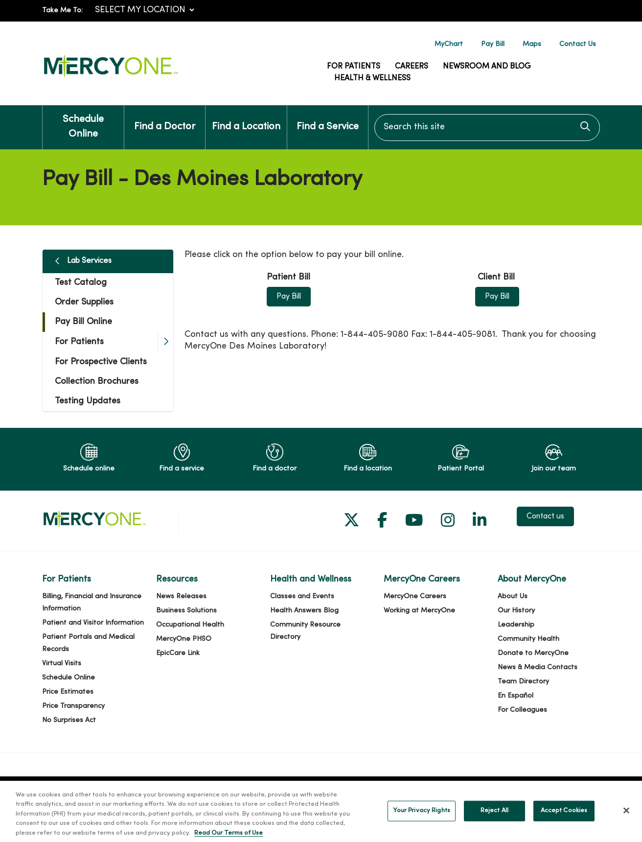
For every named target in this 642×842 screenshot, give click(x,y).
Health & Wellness (372, 78)
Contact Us (577, 44)
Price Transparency (73, 706)
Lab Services (89, 261)
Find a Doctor (164, 118)
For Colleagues (522, 710)
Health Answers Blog (304, 611)
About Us (512, 596)
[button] (165, 342)
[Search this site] (487, 127)
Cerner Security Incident (165, 788)
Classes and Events (302, 596)
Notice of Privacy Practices (482, 788)
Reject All (494, 821)
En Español (515, 696)
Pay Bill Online (83, 322)
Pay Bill (492, 44)
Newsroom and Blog (487, 66)
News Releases (181, 596)
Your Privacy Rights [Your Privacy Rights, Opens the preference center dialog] (421, 821)
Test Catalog (81, 283)
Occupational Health (190, 625)
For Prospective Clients (101, 362)
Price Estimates (67, 692)
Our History (516, 611)
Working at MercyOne (419, 611)
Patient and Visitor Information (93, 623)
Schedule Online (83, 122)
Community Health (528, 639)
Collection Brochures (96, 381)
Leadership (516, 625)
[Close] (626, 821)
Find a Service (328, 118)
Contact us (545, 516)
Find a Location (246, 118)
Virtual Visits (61, 663)
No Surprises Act (69, 720)
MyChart (449, 44)
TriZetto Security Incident (263, 788)
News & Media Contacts (537, 667)
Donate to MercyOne (533, 653)
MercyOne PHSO (183, 639)
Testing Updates (87, 401)
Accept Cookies (564, 821)
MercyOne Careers (415, 596)
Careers (411, 66)
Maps (532, 44)
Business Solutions (186, 611)
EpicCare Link (178, 653)
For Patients (353, 66)
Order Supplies (84, 302)
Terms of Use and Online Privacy (371, 788)
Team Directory (523, 681)
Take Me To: (62, 10)
